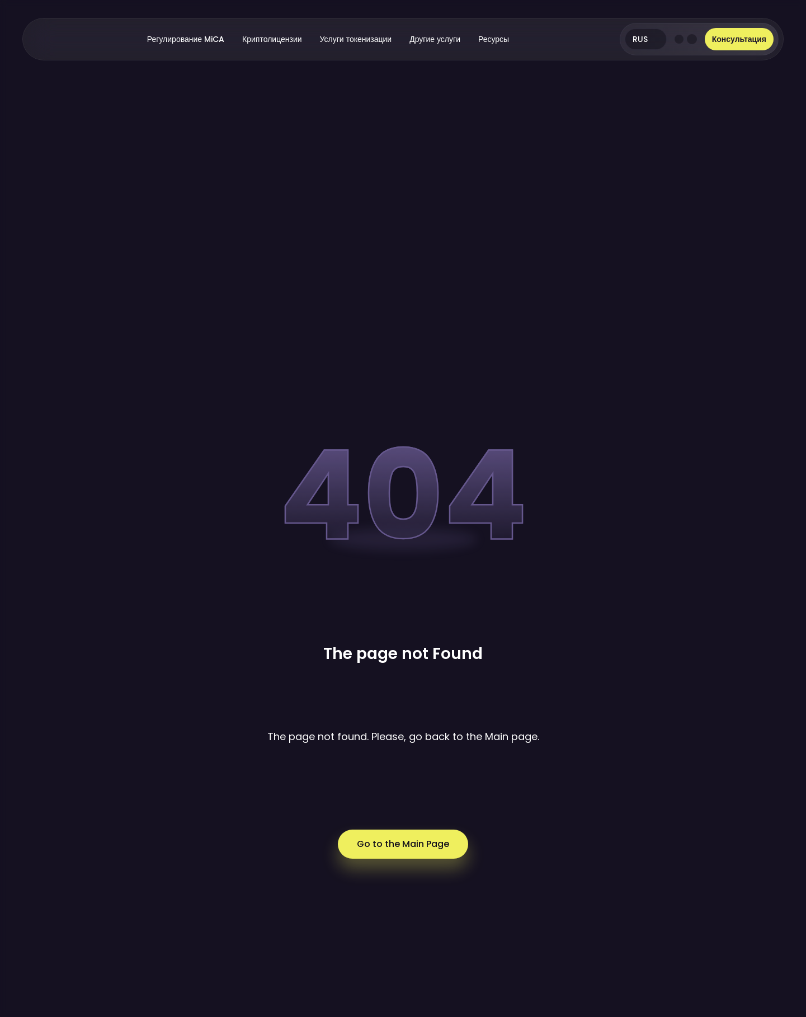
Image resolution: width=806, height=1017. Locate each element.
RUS (645, 39)
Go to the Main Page (403, 843)
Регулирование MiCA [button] (185, 39)
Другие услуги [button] (434, 39)
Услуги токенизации (356, 39)
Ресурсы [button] (493, 39)
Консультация (739, 39)
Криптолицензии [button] (272, 39)
